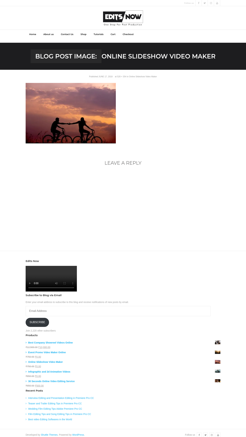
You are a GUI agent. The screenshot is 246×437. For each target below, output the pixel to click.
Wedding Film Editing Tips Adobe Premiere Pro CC (55, 405)
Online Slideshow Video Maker (143, 73)
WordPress (78, 431)
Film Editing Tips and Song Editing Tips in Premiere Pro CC (59, 410)
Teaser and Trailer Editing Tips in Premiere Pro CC (55, 399)
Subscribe (37, 318)
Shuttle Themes (49, 431)
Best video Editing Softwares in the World (50, 415)
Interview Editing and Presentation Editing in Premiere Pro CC (61, 394)
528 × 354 (121, 73)
